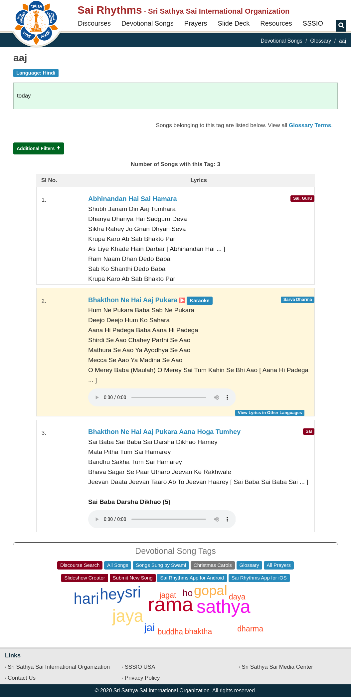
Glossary (320, 41)
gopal (210, 590)
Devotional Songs (147, 23)
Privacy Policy (142, 678)
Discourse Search (79, 565)
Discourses (94, 23)
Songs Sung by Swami (161, 565)
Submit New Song (133, 578)
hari (86, 598)
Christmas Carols (213, 565)
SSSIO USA (140, 667)
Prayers (195, 23)
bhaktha (198, 631)
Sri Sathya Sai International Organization (59, 667)
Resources (276, 23)
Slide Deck (234, 23)
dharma (250, 628)
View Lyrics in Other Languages (270, 412)
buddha (170, 631)
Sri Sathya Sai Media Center (277, 667)
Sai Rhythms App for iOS (259, 578)
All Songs (117, 565)
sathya (224, 606)
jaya (127, 615)
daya (237, 596)
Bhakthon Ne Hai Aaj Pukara (150, 300)
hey (112, 594)
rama (170, 604)
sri (133, 592)
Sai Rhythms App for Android (192, 578)
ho (188, 593)
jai (149, 627)
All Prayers (279, 565)
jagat (167, 595)
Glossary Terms (310, 125)
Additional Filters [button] (36, 148)
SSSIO (313, 23)
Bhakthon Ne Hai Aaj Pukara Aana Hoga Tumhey (164, 431)
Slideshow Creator (84, 578)
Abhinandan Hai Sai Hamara (132, 198)
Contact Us (22, 678)
